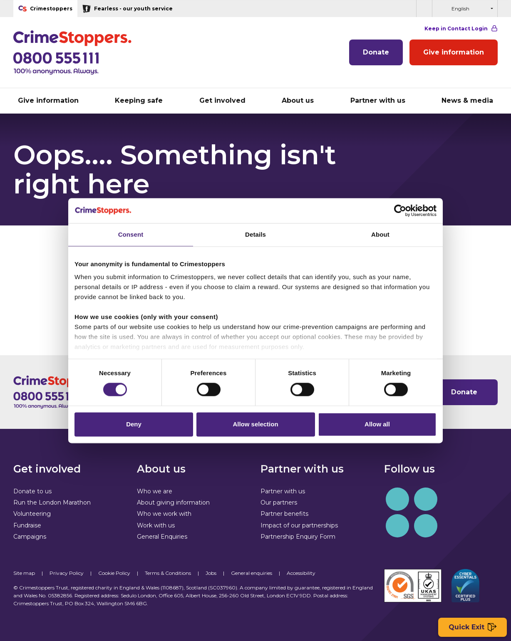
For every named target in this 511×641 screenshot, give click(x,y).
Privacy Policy (67, 573)
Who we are (154, 491)
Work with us (156, 525)
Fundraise (27, 525)
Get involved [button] (222, 100)
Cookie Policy (114, 573)
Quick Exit (472, 627)
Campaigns (29, 536)
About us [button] (298, 100)
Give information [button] (48, 100)
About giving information (173, 502)
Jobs (211, 573)
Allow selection (255, 424)
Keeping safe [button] (139, 100)
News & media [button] (467, 100)
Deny (133, 424)
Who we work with (164, 513)
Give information (453, 52)
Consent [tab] (131, 234)
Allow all (377, 424)
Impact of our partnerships (299, 525)
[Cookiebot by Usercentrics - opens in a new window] (400, 210)
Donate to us (32, 491)
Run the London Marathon (52, 502)
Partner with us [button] (377, 100)
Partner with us (282, 491)
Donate (376, 52)
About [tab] (380, 234)
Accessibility (301, 573)
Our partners (278, 502)
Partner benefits (284, 513)
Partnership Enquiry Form (297, 536)
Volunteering (32, 513)
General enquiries (251, 573)
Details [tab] (255, 234)
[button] (424, 8)
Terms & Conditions (168, 573)
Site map (24, 573)
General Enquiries (162, 536)
